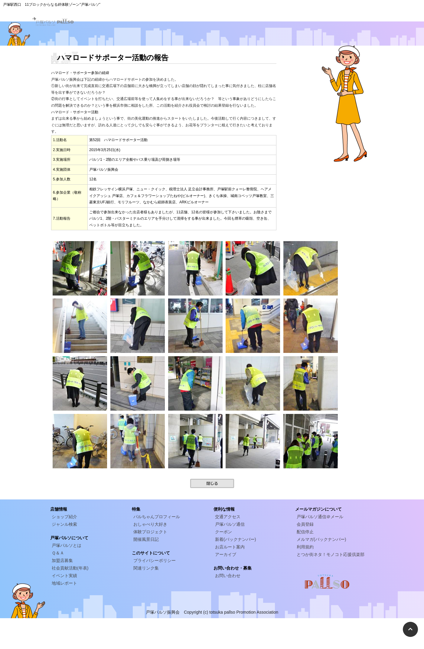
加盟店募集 (62, 560)
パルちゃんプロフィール (156, 516)
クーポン (223, 531)
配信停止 (305, 531)
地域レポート (64, 583)
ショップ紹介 (64, 516)
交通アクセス (227, 516)
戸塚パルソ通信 (230, 524)
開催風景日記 (146, 539)
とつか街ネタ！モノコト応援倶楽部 (330, 554)
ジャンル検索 (64, 524)
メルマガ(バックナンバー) (321, 539)
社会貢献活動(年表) (70, 568)
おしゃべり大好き (150, 524)
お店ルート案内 (230, 546)
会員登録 (305, 524)
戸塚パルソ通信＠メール (320, 516)
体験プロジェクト (150, 531)
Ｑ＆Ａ (58, 553)
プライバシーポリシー (154, 560)
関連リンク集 (146, 568)
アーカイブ (225, 554)
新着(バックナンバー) (235, 539)
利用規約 (305, 546)
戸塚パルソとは (66, 545)
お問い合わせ (227, 575)
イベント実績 (64, 575)
